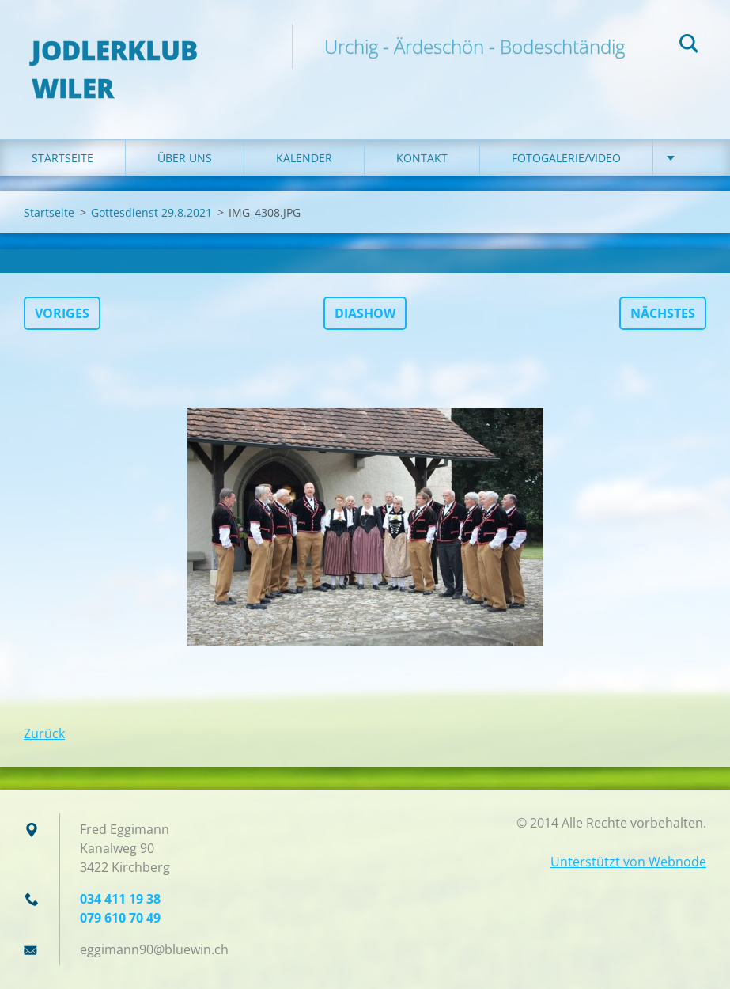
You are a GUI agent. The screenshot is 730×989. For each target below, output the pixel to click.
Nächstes (662, 313)
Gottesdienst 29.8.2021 (151, 212)
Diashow (365, 313)
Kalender (304, 157)
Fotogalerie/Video (566, 157)
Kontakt (422, 157)
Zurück (44, 733)
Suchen (688, 46)
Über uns (184, 157)
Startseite (62, 157)
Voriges (62, 313)
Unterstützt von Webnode (628, 861)
